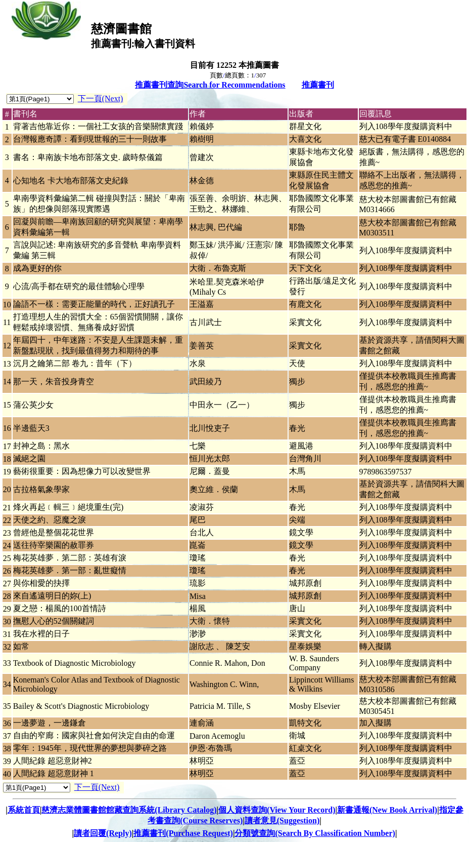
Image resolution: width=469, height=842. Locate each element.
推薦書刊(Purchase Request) (183, 833)
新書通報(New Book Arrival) (387, 810)
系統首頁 (24, 810)
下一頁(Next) (100, 98)
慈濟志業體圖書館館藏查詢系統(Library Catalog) (128, 810)
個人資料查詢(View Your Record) (276, 810)
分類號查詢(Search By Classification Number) (314, 833)
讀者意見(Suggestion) (282, 820)
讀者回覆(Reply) (103, 833)
